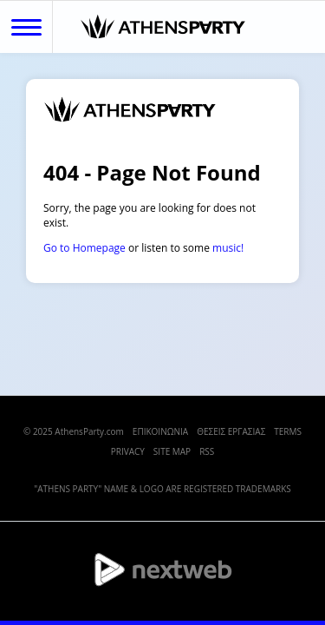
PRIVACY (128, 451)
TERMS (288, 431)
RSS (206, 451)
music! (228, 247)
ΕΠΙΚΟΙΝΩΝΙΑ (160, 431)
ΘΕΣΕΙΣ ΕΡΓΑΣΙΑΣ (231, 431)
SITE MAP (172, 451)
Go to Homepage (84, 247)
